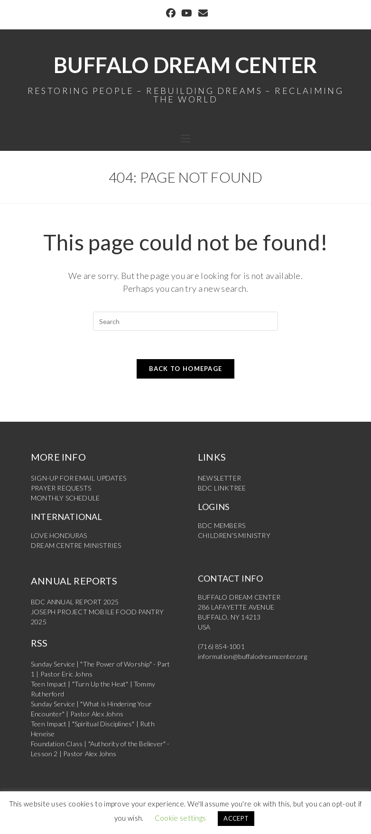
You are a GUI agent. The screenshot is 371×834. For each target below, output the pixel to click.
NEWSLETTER (219, 478)
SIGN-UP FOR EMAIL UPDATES (78, 478)
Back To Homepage (186, 368)
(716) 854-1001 (221, 646)
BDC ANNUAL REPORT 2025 (75, 602)
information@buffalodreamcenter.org (252, 656)
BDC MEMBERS (221, 525)
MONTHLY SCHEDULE (65, 498)
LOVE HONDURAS (59, 535)
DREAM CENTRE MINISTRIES (76, 545)
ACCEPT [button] (236, 818)
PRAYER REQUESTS (61, 488)
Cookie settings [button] (180, 818)
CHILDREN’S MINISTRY (234, 535)
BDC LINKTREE (222, 488)
